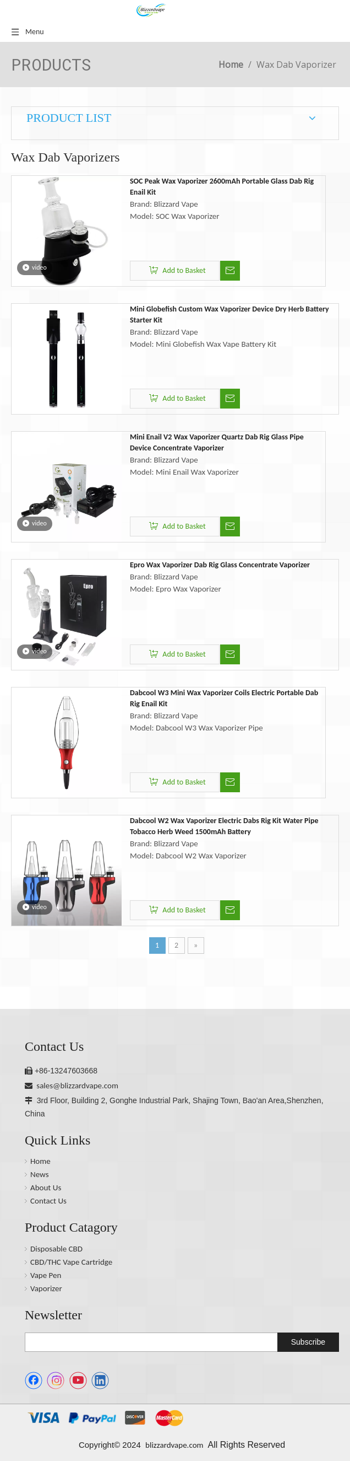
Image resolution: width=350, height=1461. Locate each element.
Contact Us (48, 1201)
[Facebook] (33, 1380)
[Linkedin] (100, 1380)
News (39, 1174)
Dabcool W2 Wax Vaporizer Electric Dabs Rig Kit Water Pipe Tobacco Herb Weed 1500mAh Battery (224, 826)
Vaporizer (46, 1288)
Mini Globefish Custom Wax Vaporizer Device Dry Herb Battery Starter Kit (229, 314)
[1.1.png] (105, 1418)
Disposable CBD (56, 1249)
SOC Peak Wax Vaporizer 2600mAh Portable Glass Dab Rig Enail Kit (222, 186)
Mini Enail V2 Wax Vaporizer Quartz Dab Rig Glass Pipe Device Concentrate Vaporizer (217, 442)
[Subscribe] (308, 1342)
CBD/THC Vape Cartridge (71, 1262)
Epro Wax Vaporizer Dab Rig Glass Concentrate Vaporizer (220, 565)
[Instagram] (55, 1380)
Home (40, 1161)
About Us (45, 1188)
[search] (148, 1342)
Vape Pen (45, 1275)
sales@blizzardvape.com (77, 1086)
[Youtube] (78, 1380)
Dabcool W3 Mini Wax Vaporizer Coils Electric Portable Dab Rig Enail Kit (224, 698)
